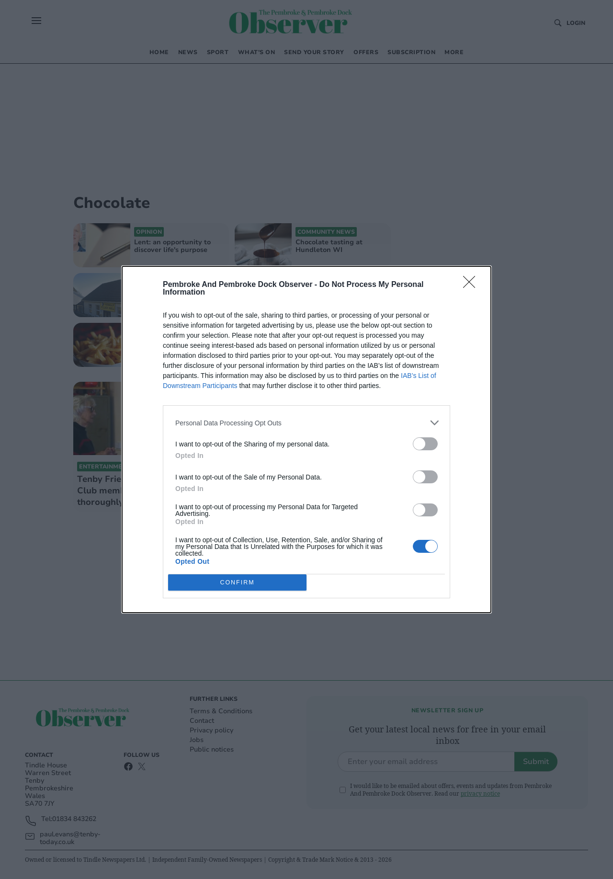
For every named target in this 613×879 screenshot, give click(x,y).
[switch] (425, 443)
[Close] (472, 285)
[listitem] (306, 423)
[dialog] (306, 439)
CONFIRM (237, 582)
